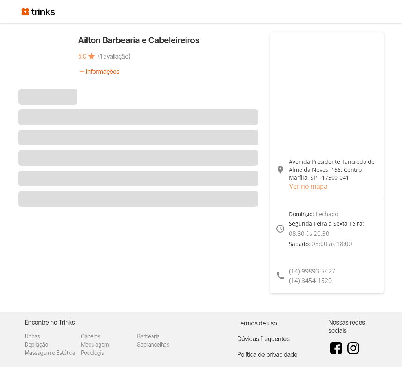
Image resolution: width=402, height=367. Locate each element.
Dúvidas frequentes (263, 339)
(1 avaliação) (114, 56)
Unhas (32, 336)
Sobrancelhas (153, 344)
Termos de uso (257, 323)
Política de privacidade (267, 354)
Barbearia (148, 336)
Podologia (92, 352)
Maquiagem (95, 344)
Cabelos (90, 336)
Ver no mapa (308, 186)
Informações (102, 71)
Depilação (36, 344)
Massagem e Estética (50, 352)
